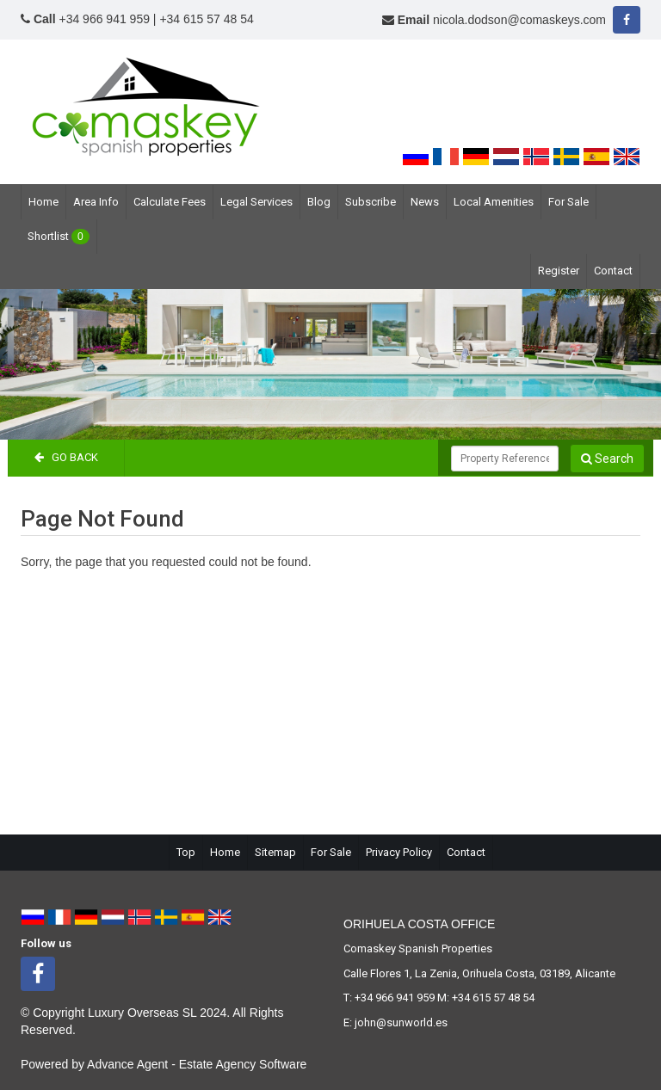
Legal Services (256, 201)
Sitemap (275, 852)
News (425, 201)
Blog (318, 201)
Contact (613, 270)
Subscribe (370, 201)
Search (607, 458)
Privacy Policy (399, 852)
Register (558, 270)
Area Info (96, 201)
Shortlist (59, 236)
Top (185, 852)
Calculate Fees (169, 201)
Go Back (66, 457)
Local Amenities (494, 201)
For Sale (568, 201)
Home (43, 201)
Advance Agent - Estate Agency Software (196, 1064)
